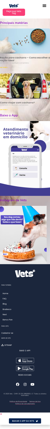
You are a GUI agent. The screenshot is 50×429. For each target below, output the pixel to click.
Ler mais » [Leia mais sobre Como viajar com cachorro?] (4, 109)
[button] (44, 6)
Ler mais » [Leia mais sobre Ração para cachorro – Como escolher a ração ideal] (4, 67)
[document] (25, 418)
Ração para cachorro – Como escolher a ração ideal (25, 59)
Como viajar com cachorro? (17, 102)
